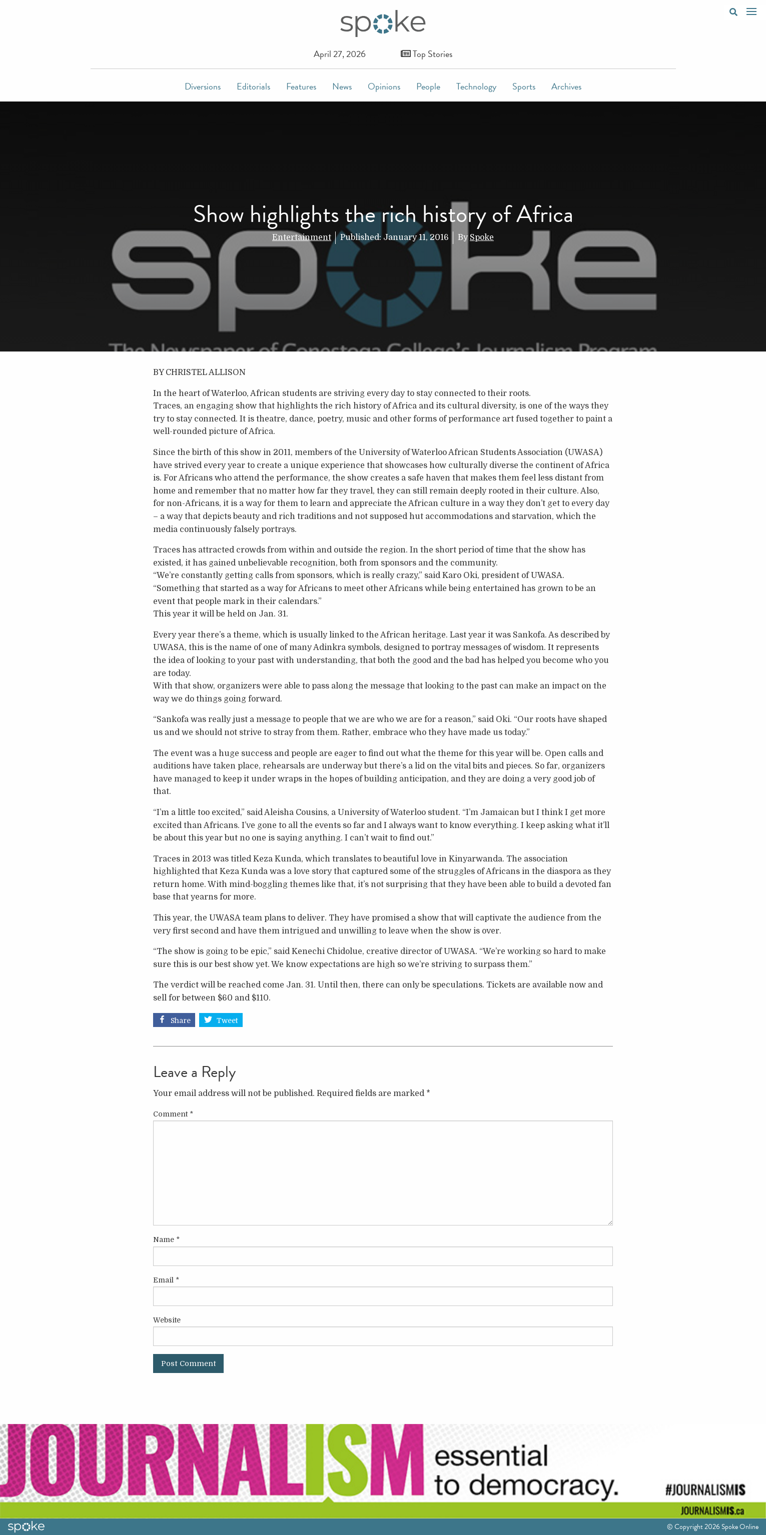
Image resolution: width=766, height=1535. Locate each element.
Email (166, 1280)
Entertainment (301, 237)
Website (167, 1320)
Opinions (384, 86)
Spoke (482, 237)
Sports (523, 86)
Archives (566, 86)
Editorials (253, 86)
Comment (173, 1114)
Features (301, 86)
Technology (476, 86)
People (428, 86)
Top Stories (426, 53)
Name (166, 1240)
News (342, 86)
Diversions (203, 86)
